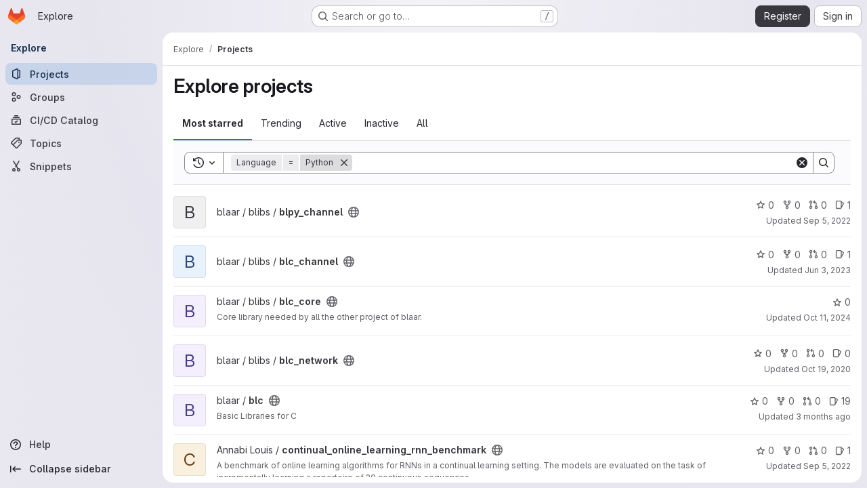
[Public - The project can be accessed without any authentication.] (353, 212)
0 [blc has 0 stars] (759, 401)
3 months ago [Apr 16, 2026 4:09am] (823, 416)
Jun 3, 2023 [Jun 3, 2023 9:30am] (828, 270)
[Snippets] (81, 166)
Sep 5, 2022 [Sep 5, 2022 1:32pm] (827, 221)
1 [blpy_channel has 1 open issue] (843, 205)
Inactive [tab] (381, 123)
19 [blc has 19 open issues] (840, 401)
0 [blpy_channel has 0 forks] (791, 205)
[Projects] (81, 74)
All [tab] (422, 123)
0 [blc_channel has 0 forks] (791, 254)
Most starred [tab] (212, 123)
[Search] (573, 163)
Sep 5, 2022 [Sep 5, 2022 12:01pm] (827, 466)
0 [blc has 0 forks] (785, 401)
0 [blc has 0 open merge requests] (812, 401)
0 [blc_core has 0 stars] (841, 302)
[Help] (81, 444)
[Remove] (344, 163)
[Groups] (81, 97)
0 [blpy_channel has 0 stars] (765, 205)
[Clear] (802, 163)
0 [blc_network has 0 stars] (762, 353)
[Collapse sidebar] (81, 469)
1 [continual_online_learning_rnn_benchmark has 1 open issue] (843, 450)
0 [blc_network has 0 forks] (789, 353)
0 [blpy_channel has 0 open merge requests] (818, 205)
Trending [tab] (281, 123)
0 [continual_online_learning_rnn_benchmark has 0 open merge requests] (818, 450)
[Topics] (81, 143)
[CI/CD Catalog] (81, 120)
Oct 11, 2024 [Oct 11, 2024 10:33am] (827, 317)
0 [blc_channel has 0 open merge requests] (818, 254)
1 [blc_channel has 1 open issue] (843, 254)
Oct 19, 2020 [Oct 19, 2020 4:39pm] (826, 369)
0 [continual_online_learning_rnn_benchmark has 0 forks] (791, 450)
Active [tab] (333, 123)
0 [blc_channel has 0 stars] (765, 254)
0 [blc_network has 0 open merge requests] (815, 353)
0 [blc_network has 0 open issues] (841, 353)
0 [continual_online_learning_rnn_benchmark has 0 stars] (765, 450)
